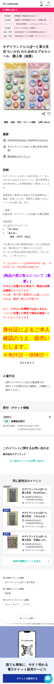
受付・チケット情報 (26, 122)
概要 (6, 122)
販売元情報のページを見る (27, 649)
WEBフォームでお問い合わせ (27, 549)
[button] (27, 511)
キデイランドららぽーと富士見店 (20, 670)
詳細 (13, 122)
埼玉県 (8, 681)
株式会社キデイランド (19, 156)
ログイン (48, 5)
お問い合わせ (44, 122)
